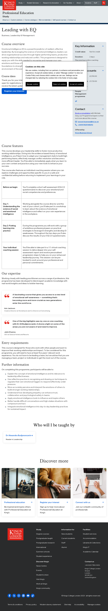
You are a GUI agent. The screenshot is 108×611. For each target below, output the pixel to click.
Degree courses (45, 534)
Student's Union (43, 575)
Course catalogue (31, 20)
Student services (91, 534)
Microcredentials (45, 20)
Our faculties (69, 3)
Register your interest (14, 91)
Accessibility (79, 604)
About (80, 3)
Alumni (68, 547)
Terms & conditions (15, 604)
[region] (54, 75)
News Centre (43, 566)
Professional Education (18, 13)
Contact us (72, 20)
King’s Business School (83, 133)
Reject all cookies (59, 84)
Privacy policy (31, 604)
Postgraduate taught (45, 538)
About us (6, 20)
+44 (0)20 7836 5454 (92, 565)
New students (68, 534)
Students (88, 3)
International (45, 547)
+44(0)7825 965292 (85, 125)
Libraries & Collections (91, 543)
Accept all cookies (76, 84)
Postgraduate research (45, 543)
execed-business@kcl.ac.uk (88, 122)
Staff (95, 3)
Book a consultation (82, 113)
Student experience (45, 556)
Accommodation (91, 538)
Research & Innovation (52, 3)
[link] (19, 435)
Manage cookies (93, 604)
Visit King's (43, 579)
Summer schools (45, 552)
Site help (67, 604)
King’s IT (91, 547)
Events (43, 570)
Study (22, 3)
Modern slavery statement (50, 604)
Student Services (34, 3)
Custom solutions (16, 20)
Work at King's (43, 584)
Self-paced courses (59, 20)
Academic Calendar (91, 552)
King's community (43, 588)
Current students (68, 538)
